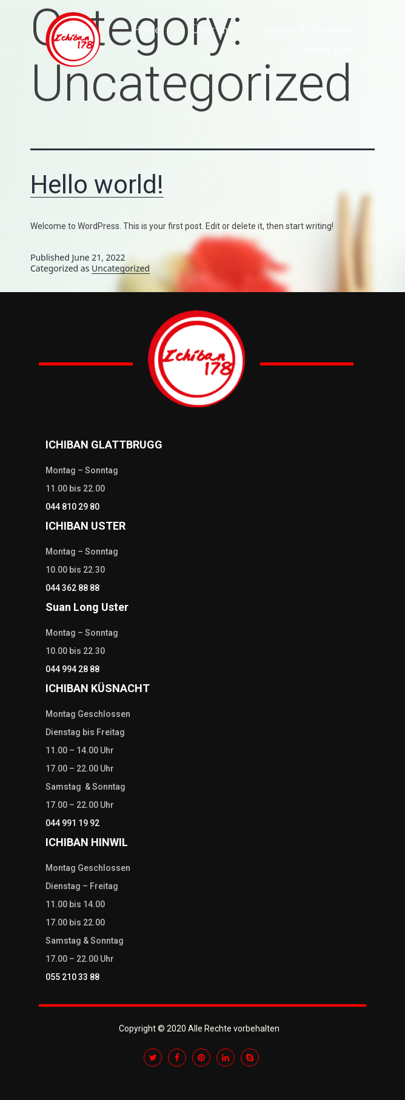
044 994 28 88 (72, 669)
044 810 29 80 (72, 507)
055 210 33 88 (72, 977)
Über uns (212, 30)
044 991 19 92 (72, 823)
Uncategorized (121, 268)
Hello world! (97, 184)
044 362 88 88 (72, 588)
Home (147, 30)
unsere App (325, 49)
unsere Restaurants (308, 30)
